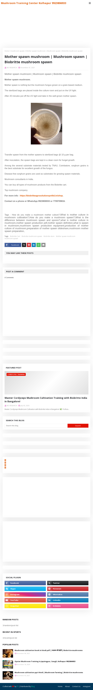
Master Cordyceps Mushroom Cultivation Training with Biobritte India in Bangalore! (46, 399)
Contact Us (76, 686)
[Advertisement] (46, 26)
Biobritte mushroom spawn (32, 236)
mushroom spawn (17, 51)
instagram (86, 686)
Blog (33, 686)
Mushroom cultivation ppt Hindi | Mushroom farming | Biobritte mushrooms (49, 672)
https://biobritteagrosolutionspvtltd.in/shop (41, 196)
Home (7, 51)
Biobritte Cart (15, 236)
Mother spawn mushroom (65, 236)
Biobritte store (49, 236)
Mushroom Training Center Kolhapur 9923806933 (33, 3)
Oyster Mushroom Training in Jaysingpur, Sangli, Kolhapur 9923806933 (45, 661)
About (67, 686)
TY (18, 686)
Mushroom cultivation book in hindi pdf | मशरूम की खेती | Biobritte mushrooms (49, 650)
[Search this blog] (36, 426)
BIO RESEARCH (12, 68)
